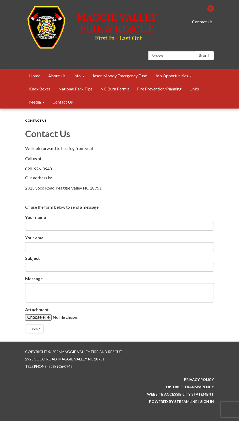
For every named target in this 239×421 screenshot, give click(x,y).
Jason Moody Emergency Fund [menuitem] (119, 75)
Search (204, 55)
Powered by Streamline (173, 401)
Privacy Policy (199, 379)
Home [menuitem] (34, 75)
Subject (32, 258)
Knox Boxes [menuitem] (40, 88)
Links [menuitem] (194, 88)
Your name (35, 217)
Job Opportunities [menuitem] (171, 75)
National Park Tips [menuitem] (75, 88)
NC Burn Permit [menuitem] (114, 88)
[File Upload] (65, 317)
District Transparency (190, 387)
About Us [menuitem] (57, 75)
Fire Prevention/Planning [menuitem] (159, 88)
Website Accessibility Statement (180, 394)
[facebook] (210, 10)
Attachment (37, 309)
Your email (35, 237)
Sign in (207, 401)
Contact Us (202, 21)
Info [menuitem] (77, 75)
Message (34, 278)
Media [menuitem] (35, 101)
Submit (34, 329)
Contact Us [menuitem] (62, 101)
